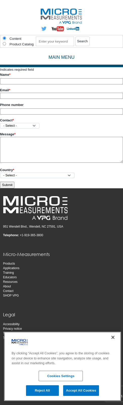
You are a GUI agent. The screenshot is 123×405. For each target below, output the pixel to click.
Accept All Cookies (81, 390)
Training (8, 272)
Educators (10, 277)
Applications (11, 268)
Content (15, 38)
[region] (62, 366)
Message (7, 134)
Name (4, 75)
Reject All (42, 390)
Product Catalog (22, 44)
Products (9, 263)
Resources (10, 282)
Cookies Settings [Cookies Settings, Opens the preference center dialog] (61, 376)
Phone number (11, 105)
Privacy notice (12, 328)
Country (6, 170)
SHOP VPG (11, 295)
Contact (6, 120)
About (7, 286)
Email (4, 90)
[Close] (112, 337)
